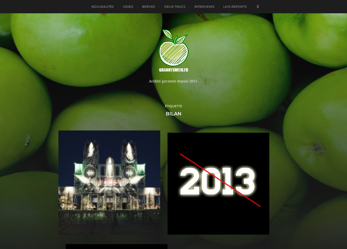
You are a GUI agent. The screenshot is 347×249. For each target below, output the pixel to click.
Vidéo (128, 7)
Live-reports (235, 7)
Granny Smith (181, 219)
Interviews (204, 7)
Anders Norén (183, 229)
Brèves (148, 7)
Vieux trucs (174, 7)
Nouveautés (102, 7)
